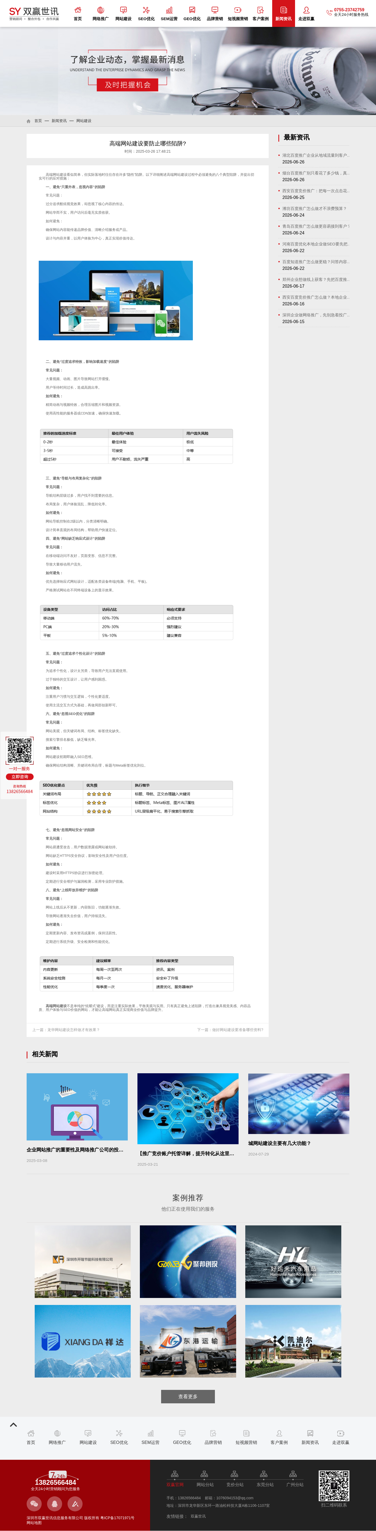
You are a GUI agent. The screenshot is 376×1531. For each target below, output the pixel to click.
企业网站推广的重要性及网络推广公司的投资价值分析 (85, 1150)
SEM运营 (169, 14)
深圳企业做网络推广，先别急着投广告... (317, 315)
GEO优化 (191, 14)
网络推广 (101, 14)
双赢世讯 (198, 1516)
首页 (78, 14)
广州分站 (295, 1484)
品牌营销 (215, 14)
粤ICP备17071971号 (117, 1518)
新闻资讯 (283, 14)
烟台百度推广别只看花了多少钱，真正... (317, 173)
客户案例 (261, 14)
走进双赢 (306, 14)
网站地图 (34, 1523)
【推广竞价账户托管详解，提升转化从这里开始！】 (193, 1153)
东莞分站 (265, 1484)
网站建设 (123, 14)
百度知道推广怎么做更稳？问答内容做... (317, 261)
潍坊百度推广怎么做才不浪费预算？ (314, 208)
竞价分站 (235, 1484)
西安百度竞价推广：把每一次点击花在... (317, 190)
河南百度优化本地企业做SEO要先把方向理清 (317, 244)
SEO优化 (146, 14)
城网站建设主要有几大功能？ (279, 1143)
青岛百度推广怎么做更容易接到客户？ (316, 226)
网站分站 (205, 1484)
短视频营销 (238, 14)
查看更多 (188, 1396)
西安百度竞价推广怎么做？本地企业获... (317, 297)
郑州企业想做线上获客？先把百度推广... (317, 279)
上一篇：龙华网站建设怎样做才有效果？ (66, 1030)
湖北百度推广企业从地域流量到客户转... (317, 155)
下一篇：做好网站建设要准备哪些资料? (230, 1030)
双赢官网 (175, 1484)
